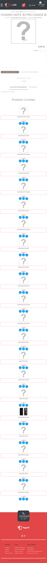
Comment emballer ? (20, 549)
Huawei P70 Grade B (23, 361)
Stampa (24, 81)
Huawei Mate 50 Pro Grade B (23, 192)
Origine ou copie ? (19, 551)
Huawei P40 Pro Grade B (23, 417)
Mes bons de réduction (32, 553)
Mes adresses (30, 549)
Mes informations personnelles (34, 551)
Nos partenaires (9, 553)
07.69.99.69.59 (23, 516)
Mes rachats (30, 547)
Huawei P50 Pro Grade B (23, 379)
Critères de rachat (19, 553)
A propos (7, 547)
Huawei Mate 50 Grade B (23, 210)
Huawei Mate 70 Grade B (23, 135)
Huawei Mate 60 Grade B (23, 173)
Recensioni (33, 87)
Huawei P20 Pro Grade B (23, 492)
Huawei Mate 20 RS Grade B (23, 323)
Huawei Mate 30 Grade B (23, 267)
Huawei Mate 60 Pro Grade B (23, 154)
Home (13, 11)
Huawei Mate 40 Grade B (23, 248)
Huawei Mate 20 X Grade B (23, 285)
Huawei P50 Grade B (23, 398)
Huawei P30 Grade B (23, 473)
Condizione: (30, 17)
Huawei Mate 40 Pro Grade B (23, 229)
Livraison (7, 549)
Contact (7, 551)
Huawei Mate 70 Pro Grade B (23, 116)
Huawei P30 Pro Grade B (23, 454)
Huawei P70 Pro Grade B (23, 342)
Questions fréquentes (20, 547)
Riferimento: (8, 17)
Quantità (36, 50)
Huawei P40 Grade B (23, 436)
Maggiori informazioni (18, 87)
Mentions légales (37, 560)
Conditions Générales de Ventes (27, 560)
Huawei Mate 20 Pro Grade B (23, 304)
